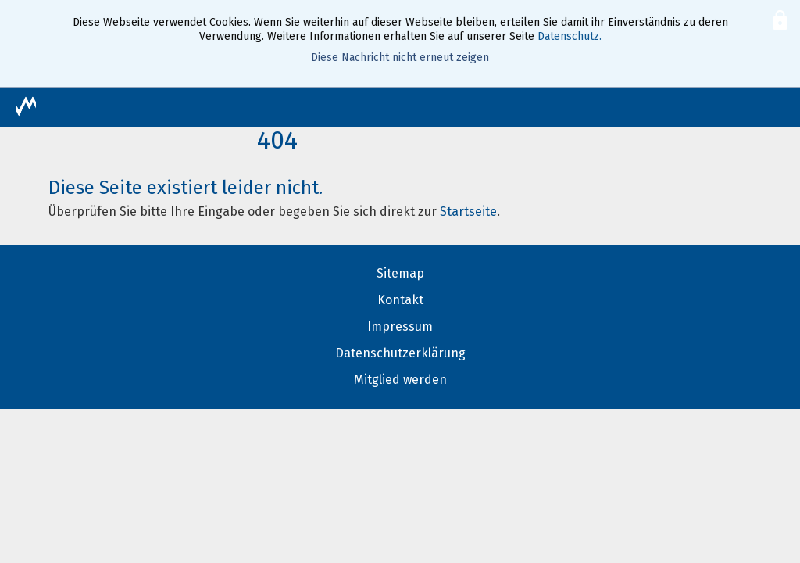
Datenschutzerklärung (400, 353)
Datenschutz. (570, 36)
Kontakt (400, 299)
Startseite (468, 211)
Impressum (400, 326)
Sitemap (400, 273)
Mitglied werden (400, 379)
